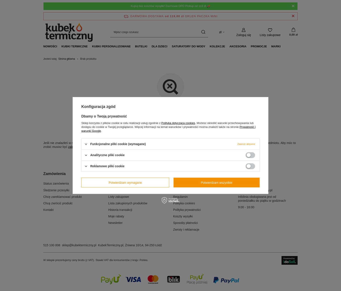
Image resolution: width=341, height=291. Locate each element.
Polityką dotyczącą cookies (178, 123)
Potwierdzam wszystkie (216, 182)
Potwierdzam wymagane (125, 182)
